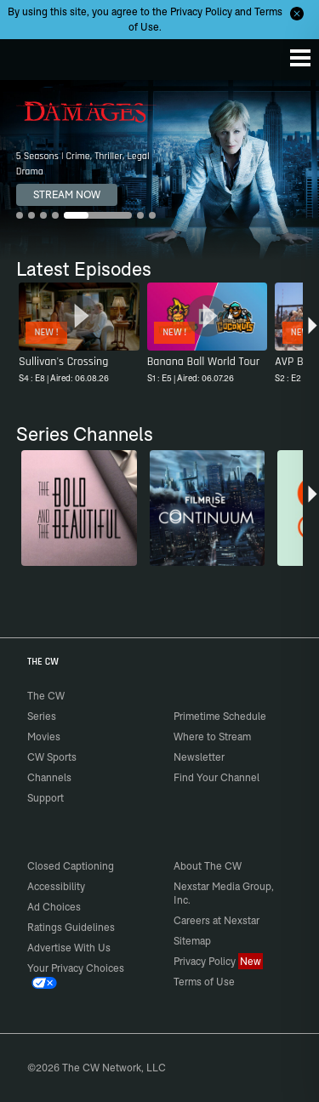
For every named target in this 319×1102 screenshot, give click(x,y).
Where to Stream (212, 736)
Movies (43, 736)
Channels (49, 777)
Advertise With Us (69, 947)
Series (41, 716)
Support (45, 797)
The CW (30, 55)
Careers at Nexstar (216, 920)
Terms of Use (204, 981)
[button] (312, 335)
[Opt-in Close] (297, 13)
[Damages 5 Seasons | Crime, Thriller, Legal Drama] (159, 170)
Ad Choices (54, 906)
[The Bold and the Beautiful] (79, 508)
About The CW (208, 865)
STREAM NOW (66, 194)
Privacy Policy (201, 11)
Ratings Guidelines (71, 927)
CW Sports (52, 757)
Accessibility (56, 886)
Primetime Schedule (220, 716)
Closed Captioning (70, 865)
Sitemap (192, 940)
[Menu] (300, 58)
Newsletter (199, 757)
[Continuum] (207, 508)
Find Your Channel (216, 777)
